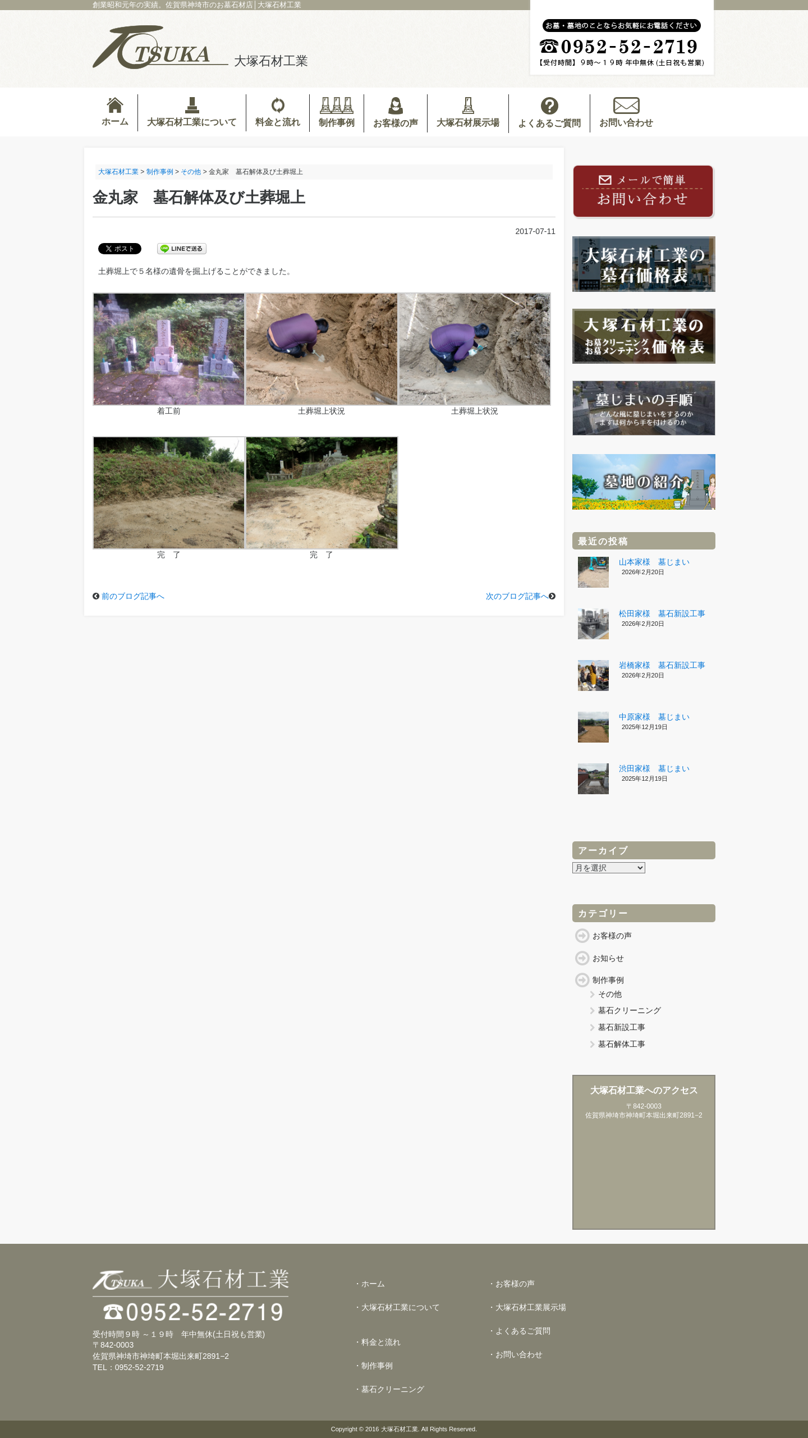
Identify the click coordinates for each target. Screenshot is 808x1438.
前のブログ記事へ (133, 596)
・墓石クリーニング (389, 1389)
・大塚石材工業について (397, 1307)
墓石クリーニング (629, 1010)
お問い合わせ (626, 112)
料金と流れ (277, 112)
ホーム (115, 111)
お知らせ (608, 958)
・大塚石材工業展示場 (527, 1307)
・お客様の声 (511, 1283)
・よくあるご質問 (519, 1330)
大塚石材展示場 (468, 112)
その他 (610, 994)
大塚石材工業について (192, 112)
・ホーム (369, 1283)
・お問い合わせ (515, 1354)
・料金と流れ (377, 1342)
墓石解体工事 (621, 1043)
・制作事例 (373, 1365)
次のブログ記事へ (517, 596)
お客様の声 (395, 112)
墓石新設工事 (621, 1027)
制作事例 (337, 112)
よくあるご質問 (549, 112)
